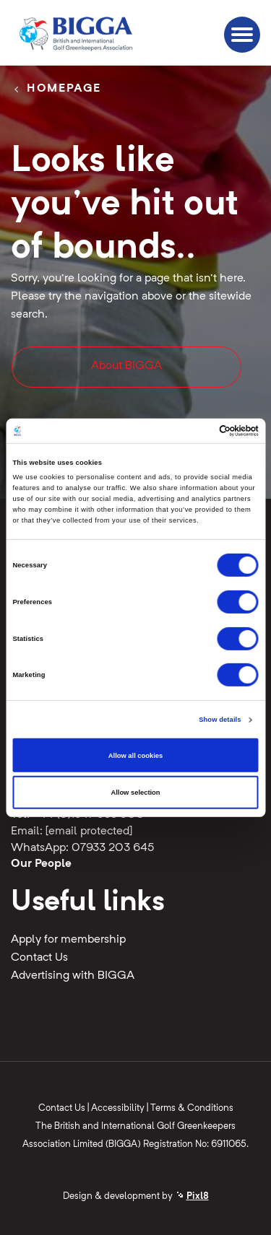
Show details (220, 719)
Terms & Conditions (191, 1108)
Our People (41, 864)
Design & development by (136, 1196)
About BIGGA (126, 366)
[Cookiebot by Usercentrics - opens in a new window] (196, 431)
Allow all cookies (135, 755)
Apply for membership (68, 940)
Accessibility (118, 1108)
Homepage (64, 89)
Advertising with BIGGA (72, 976)
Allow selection (135, 792)
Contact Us (39, 958)
